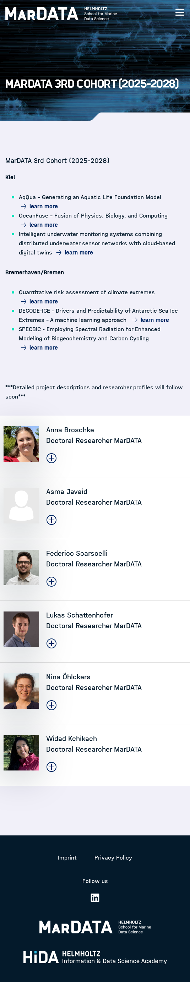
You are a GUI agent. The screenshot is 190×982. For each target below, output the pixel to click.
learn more (43, 206)
